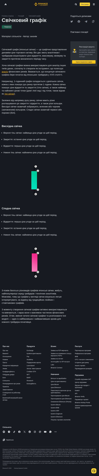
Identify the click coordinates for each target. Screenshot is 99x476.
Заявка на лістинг (57, 359)
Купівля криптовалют (34, 353)
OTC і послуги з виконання (84, 359)
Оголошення (7, 356)
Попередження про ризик (11, 383)
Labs (52, 365)
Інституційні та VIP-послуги (60, 362)
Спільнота (6, 380)
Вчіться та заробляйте (58, 378)
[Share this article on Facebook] (79, 21)
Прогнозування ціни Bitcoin (60, 396)
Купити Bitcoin (56, 405)
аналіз (5, 71)
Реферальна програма (83, 353)
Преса (5, 362)
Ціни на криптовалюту (58, 381)
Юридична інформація (10, 365)
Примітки (6, 386)
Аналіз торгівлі (80, 365)
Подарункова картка (34, 362)
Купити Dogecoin (56, 414)
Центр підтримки (81, 382)
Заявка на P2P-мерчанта (59, 350)
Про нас (5, 350)
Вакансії (5, 353)
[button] (94, 4)
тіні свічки (9, 94)
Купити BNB (55, 408)
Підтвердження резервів (83, 368)
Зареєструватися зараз (84, 62)
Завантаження (8, 390)
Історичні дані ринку (82, 362)
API (76, 393)
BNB (76, 356)
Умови (5, 368)
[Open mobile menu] (93, 4)
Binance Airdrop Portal (82, 402)
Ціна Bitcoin (55, 384)
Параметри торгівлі (81, 399)
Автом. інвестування (34, 368)
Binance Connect (56, 368)
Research (30, 380)
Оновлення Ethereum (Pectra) (61, 402)
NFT (28, 374)
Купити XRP (55, 411)
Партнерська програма (83, 350)
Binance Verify (80, 396)
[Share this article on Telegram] (86, 21)
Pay (28, 356)
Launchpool (30, 365)
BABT (29, 377)
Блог (4, 377)
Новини (5, 359)
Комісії (77, 390)
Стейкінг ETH (31, 371)
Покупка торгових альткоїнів (60, 420)
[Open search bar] (75, 4)
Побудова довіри (8, 374)
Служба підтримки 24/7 (83, 379)
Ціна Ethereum (56, 387)
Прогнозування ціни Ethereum (61, 399)
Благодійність (31, 383)
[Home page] (41, 4)
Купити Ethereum (57, 417)
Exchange (30, 350)
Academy (30, 359)
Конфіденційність (9, 371)
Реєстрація (85, 4)
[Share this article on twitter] (71, 21)
